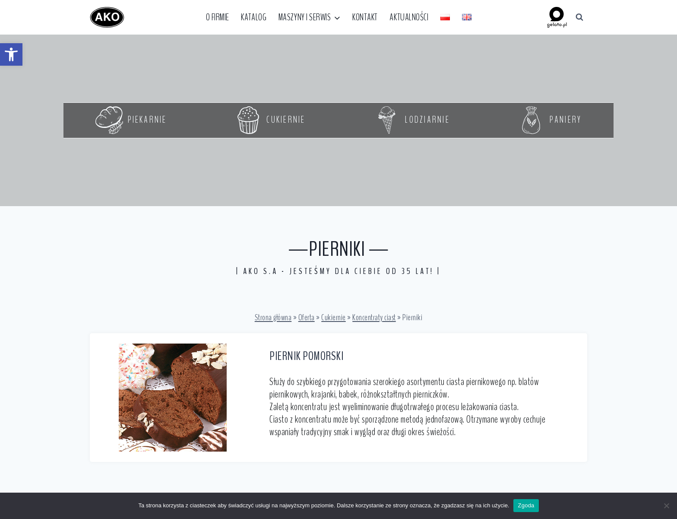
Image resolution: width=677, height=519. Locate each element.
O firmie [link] (217, 17)
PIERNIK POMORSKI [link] (306, 356)
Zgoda (526, 505)
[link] (11, 54)
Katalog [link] (253, 17)
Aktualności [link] (408, 17)
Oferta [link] (306, 317)
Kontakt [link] (365, 17)
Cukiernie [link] (333, 317)
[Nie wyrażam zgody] (666, 505)
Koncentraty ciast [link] (374, 317)
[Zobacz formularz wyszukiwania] (579, 17)
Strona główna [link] (273, 317)
